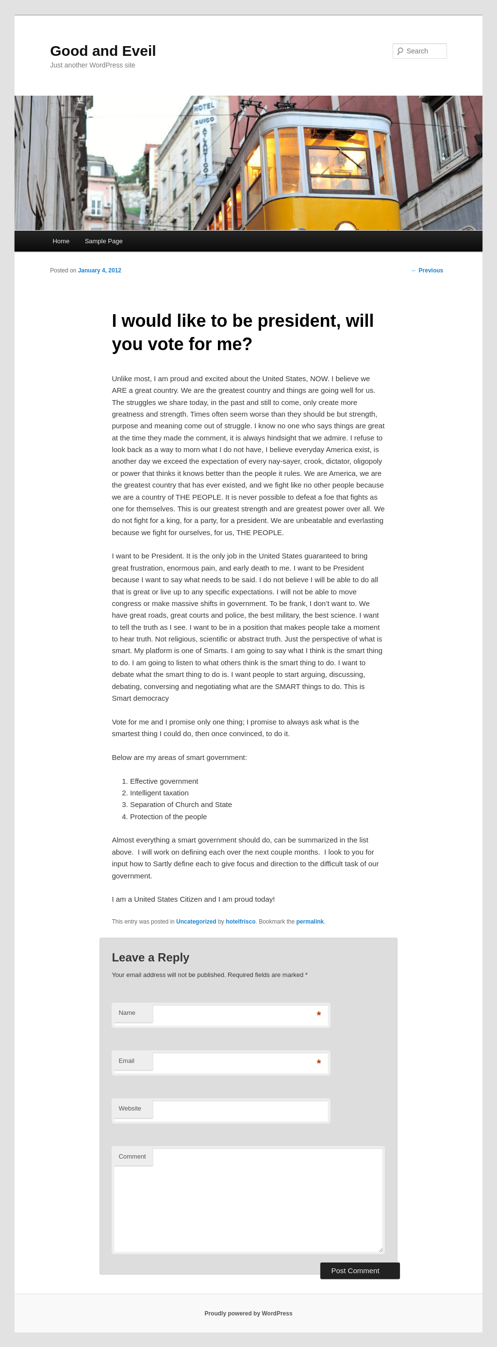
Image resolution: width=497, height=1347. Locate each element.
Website (129, 1108)
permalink (310, 921)
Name (126, 1012)
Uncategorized (196, 921)
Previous (427, 270)
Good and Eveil (103, 51)
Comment (132, 1156)
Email (126, 1060)
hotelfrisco (240, 921)
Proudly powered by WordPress (248, 1313)
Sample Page (104, 241)
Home (60, 241)
